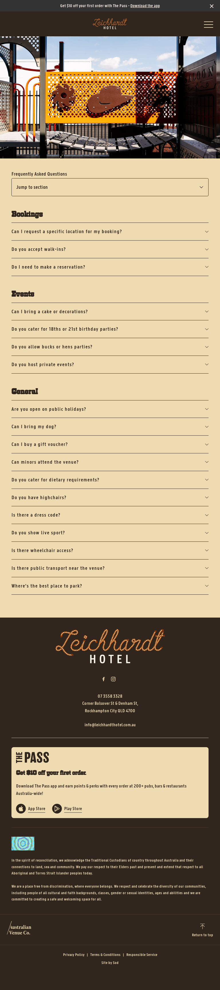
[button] (208, 26)
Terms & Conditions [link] (105, 954)
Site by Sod (110, 962)
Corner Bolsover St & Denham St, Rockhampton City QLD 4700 (110, 707)
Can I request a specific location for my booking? (110, 231)
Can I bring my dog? (110, 426)
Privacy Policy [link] (74, 954)
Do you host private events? (110, 364)
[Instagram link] (113, 679)
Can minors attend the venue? (110, 462)
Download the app (145, 5)
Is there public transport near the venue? (110, 568)
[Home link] (110, 23)
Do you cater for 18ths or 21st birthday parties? (110, 329)
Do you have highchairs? (110, 497)
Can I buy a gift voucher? (110, 444)
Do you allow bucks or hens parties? (110, 347)
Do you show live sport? (110, 532)
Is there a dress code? (110, 515)
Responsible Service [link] (141, 954)
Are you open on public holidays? (110, 409)
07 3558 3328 (110, 696)
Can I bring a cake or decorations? (110, 311)
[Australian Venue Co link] (19, 929)
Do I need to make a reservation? (110, 267)
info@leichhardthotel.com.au (110, 724)
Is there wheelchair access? (110, 550)
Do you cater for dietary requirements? (110, 480)
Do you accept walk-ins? (110, 249)
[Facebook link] (103, 679)
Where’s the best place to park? (110, 586)
